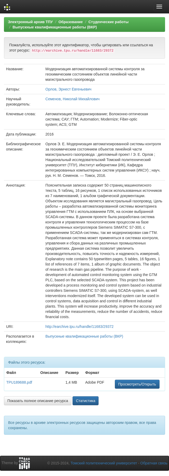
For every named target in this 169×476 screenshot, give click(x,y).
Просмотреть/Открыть (137, 384)
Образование (70, 22)
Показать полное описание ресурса (37, 401)
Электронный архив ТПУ (30, 22)
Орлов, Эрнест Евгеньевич (68, 89)
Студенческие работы (108, 22)
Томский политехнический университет (104, 463)
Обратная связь (153, 463)
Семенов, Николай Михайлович (72, 99)
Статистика (85, 401)
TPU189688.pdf (19, 382)
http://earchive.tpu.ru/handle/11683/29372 (79, 326)
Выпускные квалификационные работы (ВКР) (55, 27)
